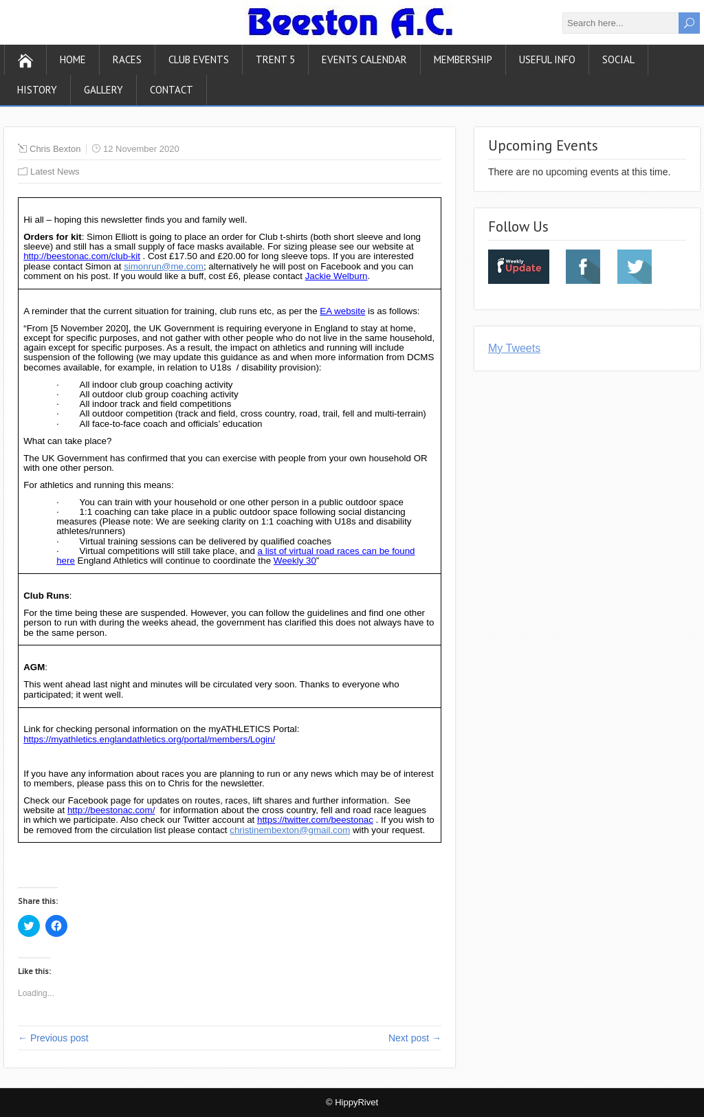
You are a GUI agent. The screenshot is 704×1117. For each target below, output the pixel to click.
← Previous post (53, 1037)
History (37, 89)
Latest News (55, 171)
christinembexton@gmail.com (290, 830)
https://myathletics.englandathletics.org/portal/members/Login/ (149, 739)
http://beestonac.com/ (111, 810)
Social (618, 59)
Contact (171, 89)
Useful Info (547, 59)
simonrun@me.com (164, 266)
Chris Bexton (55, 149)
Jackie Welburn (336, 276)
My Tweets (514, 348)
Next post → (414, 1037)
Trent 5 (275, 59)
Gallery (103, 89)
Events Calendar (364, 59)
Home (73, 59)
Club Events (198, 59)
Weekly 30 (295, 560)
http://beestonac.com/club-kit (81, 256)
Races (127, 59)
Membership (463, 59)
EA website (342, 311)
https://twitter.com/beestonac (315, 820)
